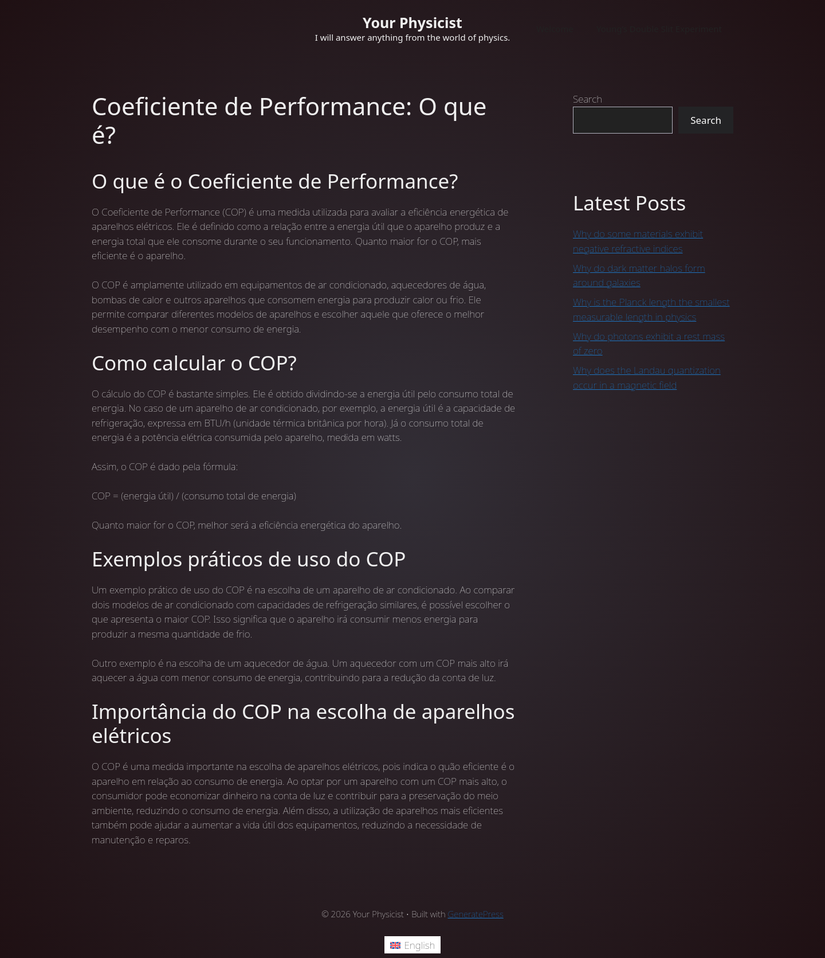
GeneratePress (476, 914)
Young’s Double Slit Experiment (659, 28)
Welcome (554, 28)
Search (587, 98)
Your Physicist (412, 22)
